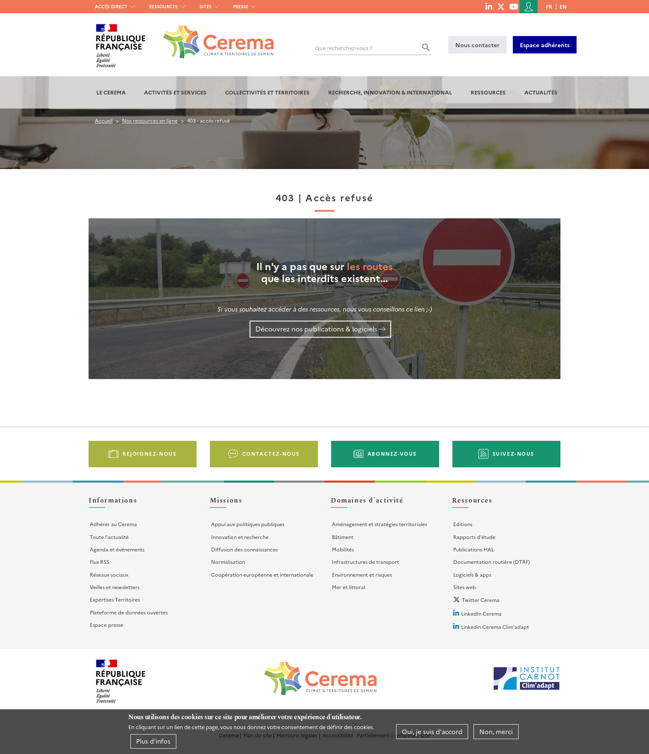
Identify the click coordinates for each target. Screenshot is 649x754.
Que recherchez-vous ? (344, 48)
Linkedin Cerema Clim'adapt (495, 626)
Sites (206, 6)
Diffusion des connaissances (244, 549)
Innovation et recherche (240, 536)
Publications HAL (473, 549)
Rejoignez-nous (149, 453)
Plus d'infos (153, 741)
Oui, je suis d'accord (432, 731)
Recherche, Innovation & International (390, 92)
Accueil (104, 120)
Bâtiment (342, 536)
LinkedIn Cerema (481, 613)
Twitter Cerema (481, 599)
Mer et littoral (348, 586)
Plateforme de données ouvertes (129, 612)
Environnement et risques (362, 574)
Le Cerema (111, 92)
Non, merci (496, 731)
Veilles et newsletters (114, 586)
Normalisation (228, 561)
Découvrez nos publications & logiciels (316, 328)
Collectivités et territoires (267, 92)
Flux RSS (99, 561)
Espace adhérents (545, 45)
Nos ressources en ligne (150, 120)
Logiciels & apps (472, 574)
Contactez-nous (271, 453)
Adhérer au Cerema (113, 523)
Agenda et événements (117, 549)
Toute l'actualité (109, 536)
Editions (462, 523)
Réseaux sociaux (109, 574)
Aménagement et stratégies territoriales (379, 523)
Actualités (541, 92)
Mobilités (343, 549)
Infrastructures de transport (365, 561)
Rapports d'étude (474, 536)
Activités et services (175, 92)
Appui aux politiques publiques (247, 523)
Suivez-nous (514, 453)
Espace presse (106, 624)
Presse (240, 6)
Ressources (163, 6)
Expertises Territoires (115, 599)
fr (549, 6)
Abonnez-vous (392, 453)
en (563, 6)
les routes (370, 266)
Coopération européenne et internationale (262, 574)
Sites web (464, 586)
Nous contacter (477, 45)
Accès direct (111, 6)
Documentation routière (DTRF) (491, 561)
